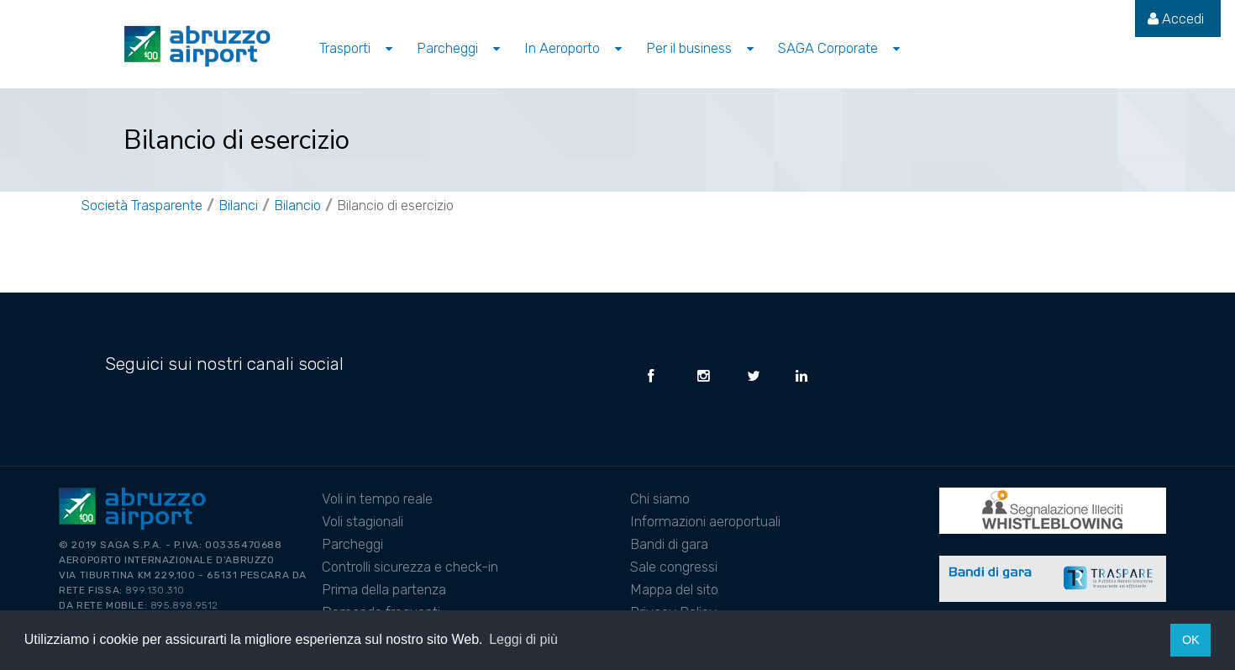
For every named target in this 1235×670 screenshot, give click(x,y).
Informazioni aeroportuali (705, 521)
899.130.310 (155, 590)
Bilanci (238, 205)
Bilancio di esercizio (395, 205)
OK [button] (1191, 639)
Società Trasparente (141, 205)
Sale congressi (673, 566)
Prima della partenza (384, 589)
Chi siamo (660, 498)
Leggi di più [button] (523, 639)
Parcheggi (352, 543)
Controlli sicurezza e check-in (410, 566)
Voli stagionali (362, 521)
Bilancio (297, 205)
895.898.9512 (184, 605)
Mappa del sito (674, 589)
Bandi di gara (669, 543)
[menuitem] (1176, 18)
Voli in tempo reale (377, 498)
